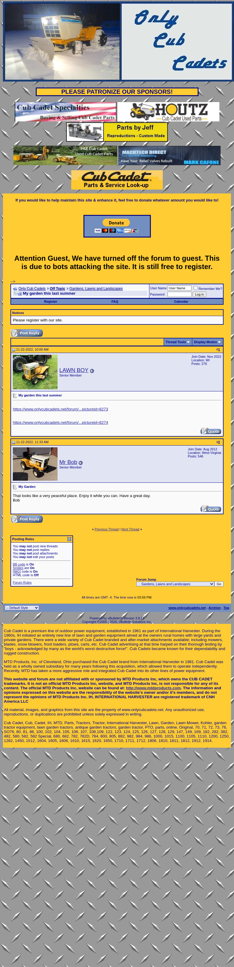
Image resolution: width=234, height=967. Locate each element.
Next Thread (130, 529)
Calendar (181, 301)
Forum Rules (22, 582)
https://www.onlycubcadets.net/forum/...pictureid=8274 (60, 422)
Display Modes (205, 342)
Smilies (18, 568)
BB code (19, 564)
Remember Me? (208, 288)
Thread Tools (176, 342)
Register (50, 301)
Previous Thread (107, 529)
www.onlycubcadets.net (187, 608)
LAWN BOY (74, 370)
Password (157, 294)
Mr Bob (68, 462)
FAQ (114, 301)
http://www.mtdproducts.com (153, 688)
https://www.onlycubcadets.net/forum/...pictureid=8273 (60, 409)
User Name (158, 288)
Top (226, 608)
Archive (215, 608)
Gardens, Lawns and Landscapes (96, 289)
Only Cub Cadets (32, 289)
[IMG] (17, 571)
